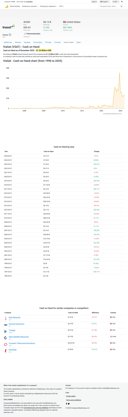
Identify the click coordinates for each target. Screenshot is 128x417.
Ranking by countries (29, 6)
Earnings (27, 42)
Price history (37, 42)
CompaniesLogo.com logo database (36, 408)
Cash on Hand (68, 42)
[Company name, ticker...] (111, 6)
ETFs (61, 6)
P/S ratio (58, 42)
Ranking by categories (48, 6)
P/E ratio (48, 42)
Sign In (94, 2)
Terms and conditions (73, 400)
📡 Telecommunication (32, 34)
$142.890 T (29, 1)
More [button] (78, 42)
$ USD (115, 2)
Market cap (8, 42)
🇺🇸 (104, 2)
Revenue (18, 42)
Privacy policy (71, 396)
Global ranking (15, 6)
